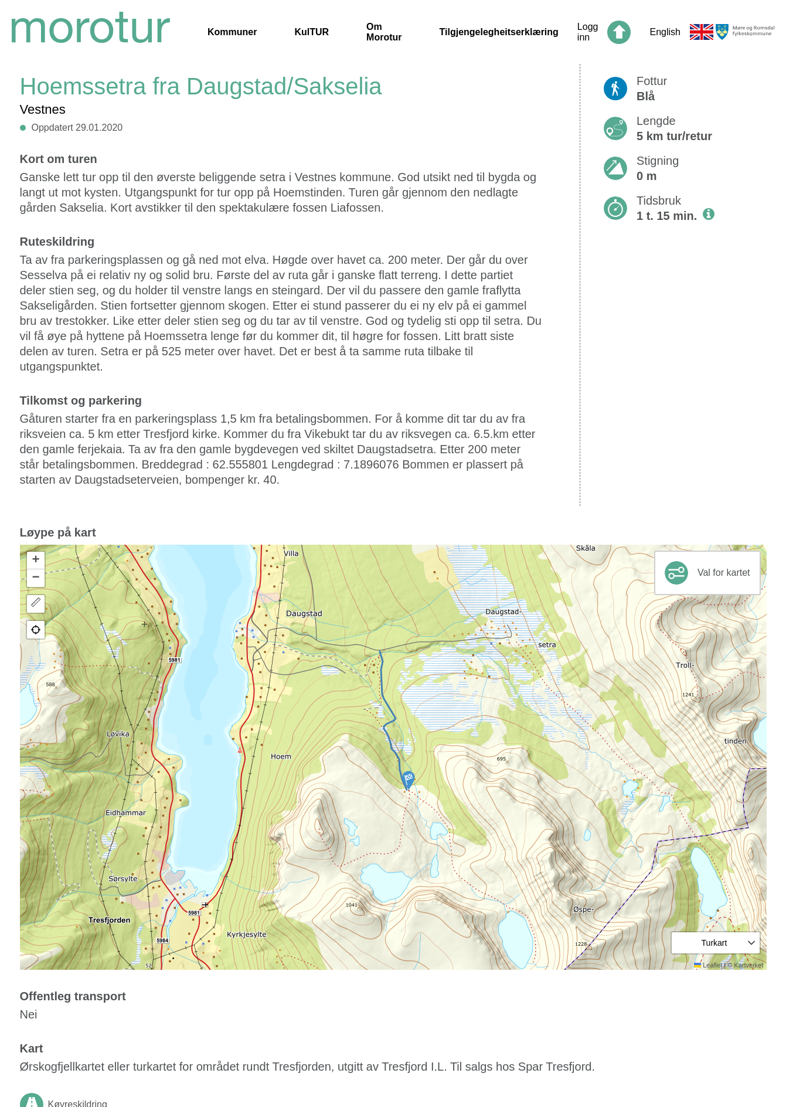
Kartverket (748, 965)
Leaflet (708, 965)
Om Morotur (383, 32)
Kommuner (232, 32)
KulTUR (311, 32)
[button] (408, 780)
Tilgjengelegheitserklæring (499, 32)
